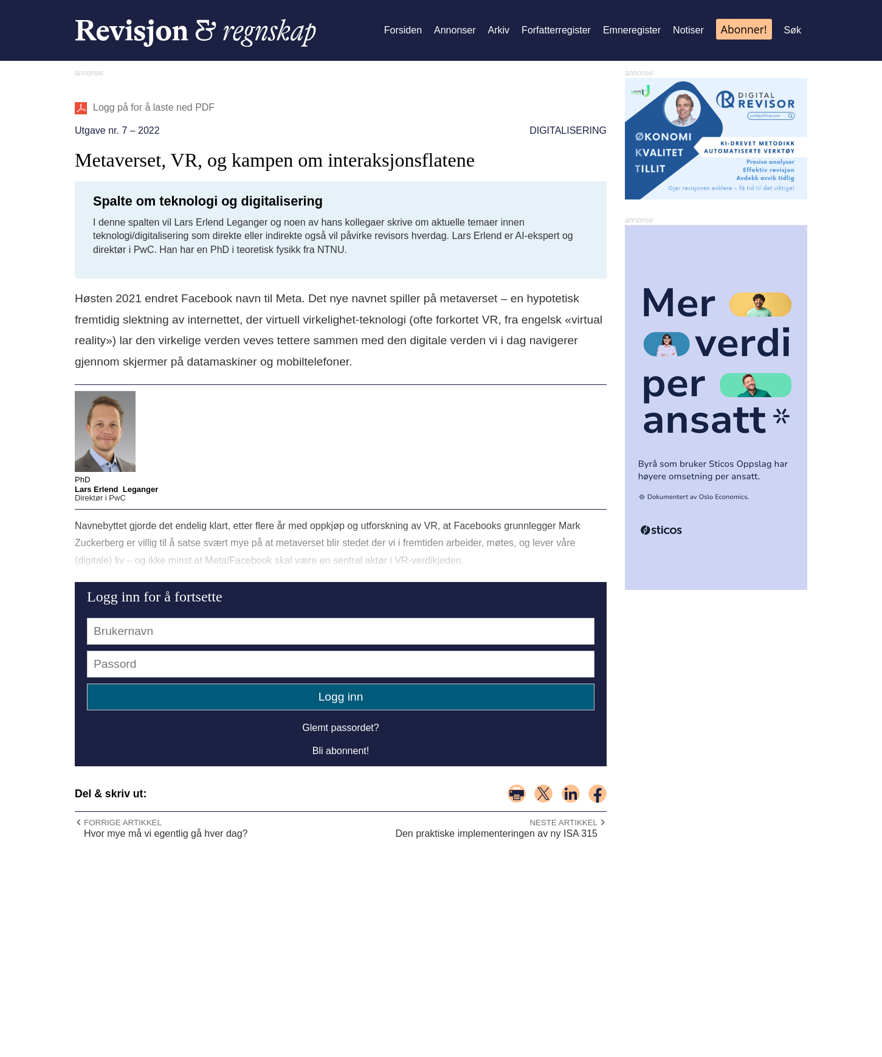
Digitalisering (568, 130)
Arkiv (499, 30)
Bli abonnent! (340, 751)
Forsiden (403, 30)
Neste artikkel (563, 822)
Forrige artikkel (123, 822)
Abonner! (744, 29)
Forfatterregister (556, 30)
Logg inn (341, 696)
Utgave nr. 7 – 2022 (117, 130)
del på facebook (597, 794)
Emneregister (632, 30)
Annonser (455, 30)
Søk (792, 30)
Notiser (688, 30)
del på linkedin (571, 794)
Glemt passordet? (340, 728)
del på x (543, 794)
